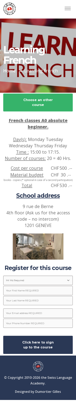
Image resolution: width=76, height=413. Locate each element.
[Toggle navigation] (68, 8)
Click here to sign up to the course (38, 344)
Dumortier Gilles (48, 391)
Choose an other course (38, 102)
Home (9, 71)
